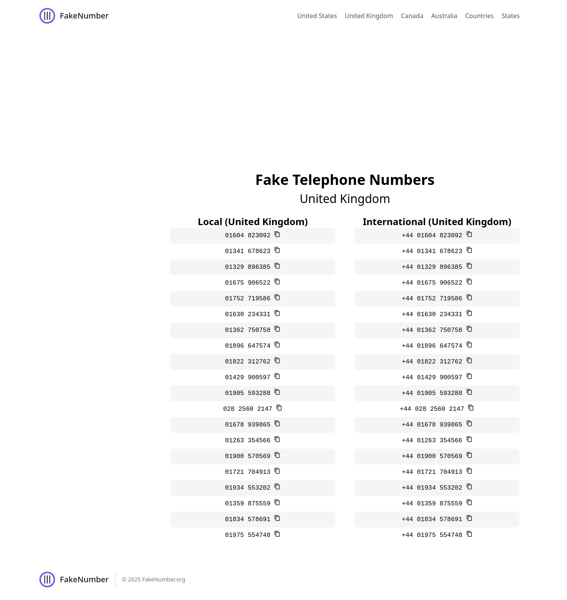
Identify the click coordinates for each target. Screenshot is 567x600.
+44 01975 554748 (434, 535)
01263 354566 (249, 440)
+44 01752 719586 (434, 298)
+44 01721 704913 (434, 472)
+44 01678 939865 (434, 425)
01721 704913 (249, 472)
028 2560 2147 (249, 409)
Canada (412, 15)
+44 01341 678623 (434, 251)
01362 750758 (249, 330)
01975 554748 (249, 535)
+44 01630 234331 (434, 314)
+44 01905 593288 (434, 393)
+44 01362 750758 (434, 330)
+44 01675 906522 (434, 283)
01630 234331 (249, 314)
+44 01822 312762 (434, 361)
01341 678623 (249, 251)
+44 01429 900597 (434, 377)
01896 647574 (249, 346)
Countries (479, 15)
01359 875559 (249, 503)
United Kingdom (369, 15)
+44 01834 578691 (434, 519)
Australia (444, 15)
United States (317, 15)
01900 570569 (249, 456)
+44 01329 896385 (434, 267)
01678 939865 (249, 425)
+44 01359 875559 (434, 503)
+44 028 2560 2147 (434, 409)
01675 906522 (249, 283)
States (511, 15)
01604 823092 (249, 235)
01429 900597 (249, 377)
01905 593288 (249, 393)
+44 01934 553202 (434, 488)
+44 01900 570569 (434, 456)
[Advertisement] (283, 90)
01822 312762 (249, 361)
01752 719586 (249, 298)
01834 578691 (249, 519)
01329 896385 (249, 267)
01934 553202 (249, 488)
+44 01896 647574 (434, 346)
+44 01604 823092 (434, 235)
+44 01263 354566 (434, 440)
